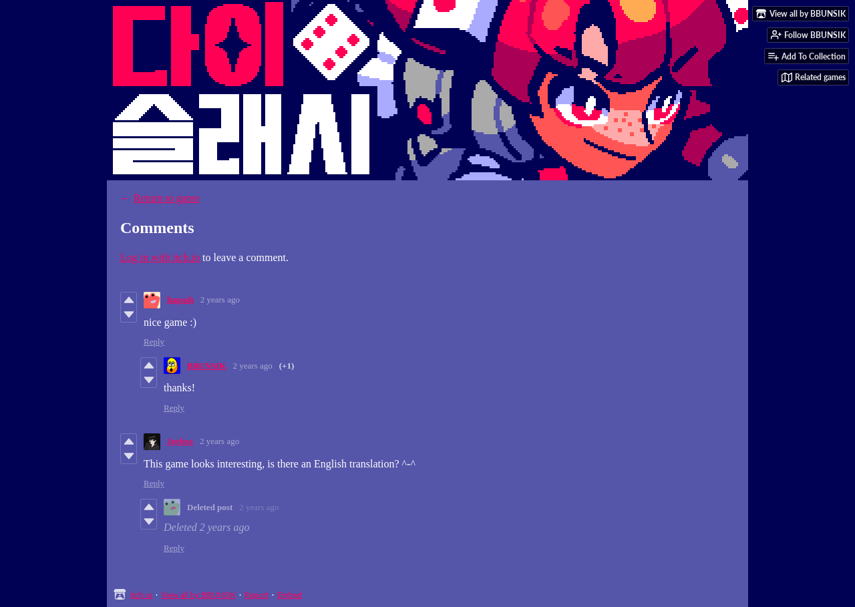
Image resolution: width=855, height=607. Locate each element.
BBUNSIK (206, 366)
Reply (154, 342)
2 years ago (220, 299)
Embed (289, 595)
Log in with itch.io (160, 257)
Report (256, 595)
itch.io (141, 595)
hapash (180, 299)
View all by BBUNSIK (198, 595)
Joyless (180, 441)
